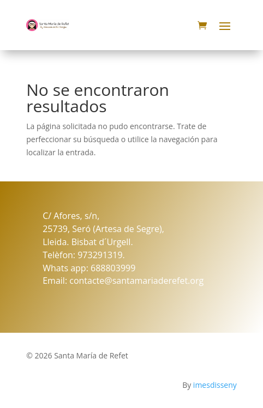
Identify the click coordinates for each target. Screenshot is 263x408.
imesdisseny (215, 385)
